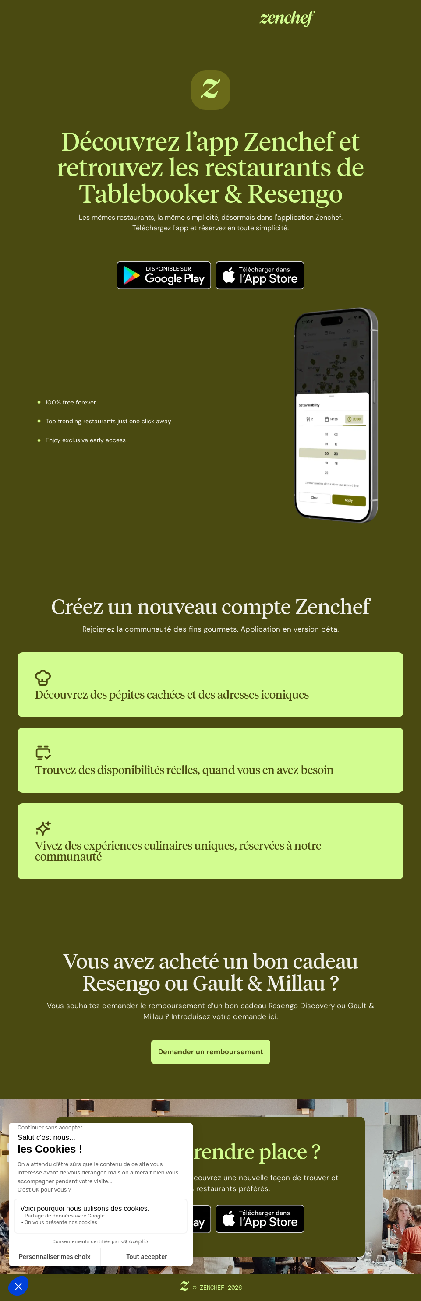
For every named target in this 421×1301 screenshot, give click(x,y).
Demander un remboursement (210, 1051)
